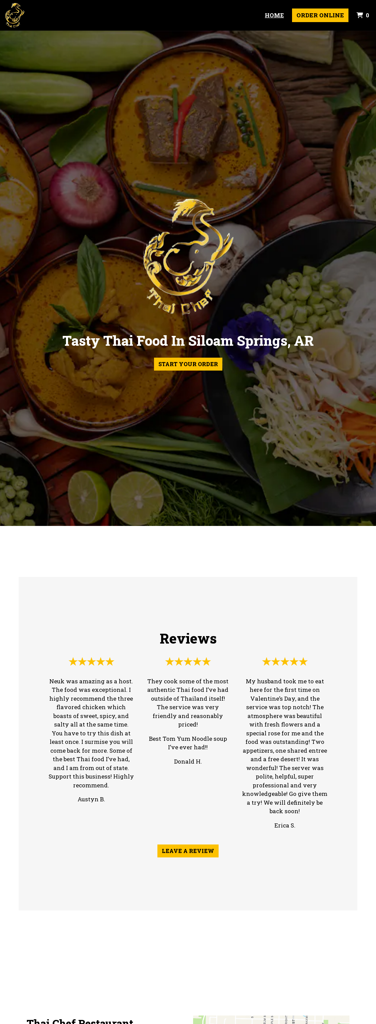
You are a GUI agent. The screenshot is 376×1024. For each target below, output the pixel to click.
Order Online (320, 15)
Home (274, 15)
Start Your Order (188, 364)
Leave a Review (188, 850)
